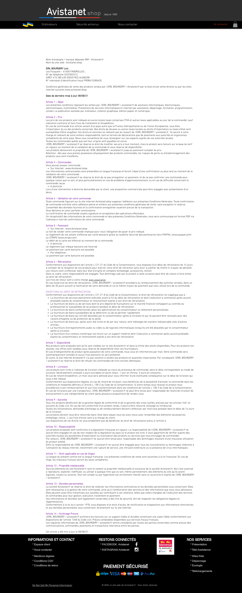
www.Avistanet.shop (76, 168)
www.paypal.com (181, 234)
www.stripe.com (67, 237)
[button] (235, 24)
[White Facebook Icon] (136, 544)
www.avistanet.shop (76, 89)
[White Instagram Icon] (136, 549)
